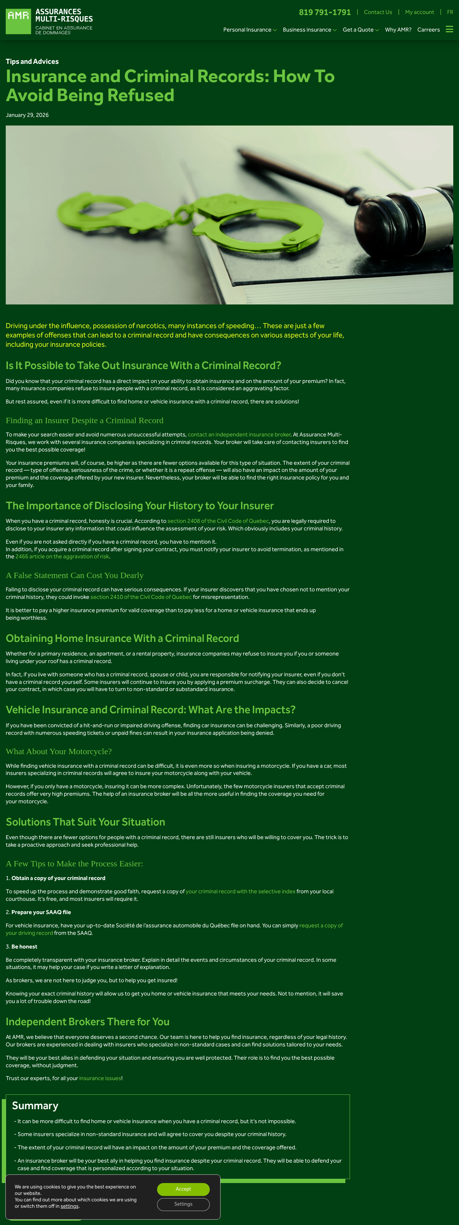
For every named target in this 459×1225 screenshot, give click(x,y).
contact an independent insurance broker (239, 435)
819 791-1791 (325, 13)
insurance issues (100, 1079)
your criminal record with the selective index (240, 892)
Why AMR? (398, 30)
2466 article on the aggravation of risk (62, 557)
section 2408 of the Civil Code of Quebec (218, 521)
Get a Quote (358, 30)
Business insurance (307, 30)
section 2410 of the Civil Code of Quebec (141, 597)
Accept (183, 1189)
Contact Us (378, 13)
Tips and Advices (32, 62)
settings (70, 1206)
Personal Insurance (247, 30)
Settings (183, 1204)
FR (450, 13)
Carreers (428, 30)
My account (419, 13)
